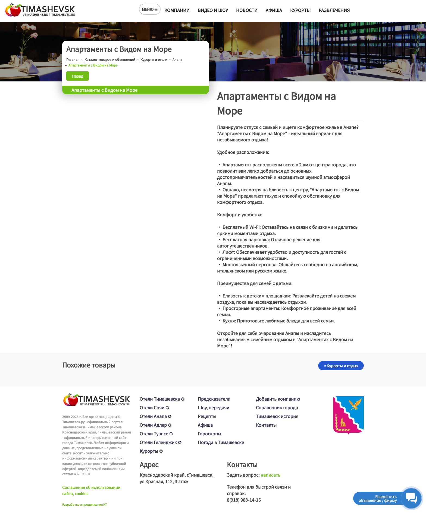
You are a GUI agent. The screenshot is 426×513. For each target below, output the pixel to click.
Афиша (274, 10)
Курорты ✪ (151, 451)
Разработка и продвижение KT (84, 504)
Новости (247, 10)
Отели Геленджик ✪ (160, 442)
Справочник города (277, 407)
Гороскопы (209, 433)
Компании (177, 10)
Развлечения (334, 10)
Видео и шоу (213, 10)
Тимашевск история (277, 416)
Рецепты (207, 416)
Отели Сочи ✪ (154, 407)
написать (270, 474)
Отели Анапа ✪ (155, 416)
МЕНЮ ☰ (150, 9)
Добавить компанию (278, 398)
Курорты (300, 10)
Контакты (266, 424)
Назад (77, 76)
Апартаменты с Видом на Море (104, 90)
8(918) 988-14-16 (244, 499)
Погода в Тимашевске (221, 442)
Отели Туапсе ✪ (156, 433)
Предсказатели (214, 398)
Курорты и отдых (341, 365)
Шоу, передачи (213, 407)
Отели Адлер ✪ (155, 424)
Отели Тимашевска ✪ (162, 398)
